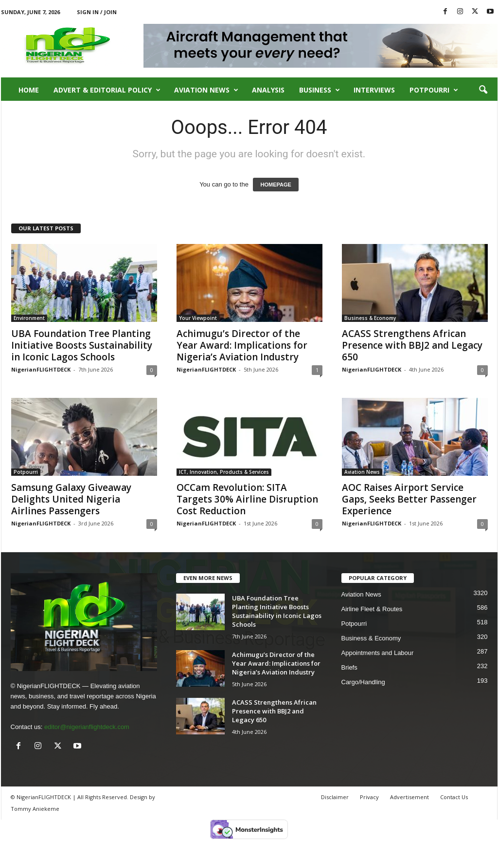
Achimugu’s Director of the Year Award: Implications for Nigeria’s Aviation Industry (242, 345)
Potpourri (433, 90)
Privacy (369, 797)
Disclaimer (335, 797)
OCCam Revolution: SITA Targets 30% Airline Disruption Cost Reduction (247, 499)
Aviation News (206, 90)
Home (28, 89)
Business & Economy (370, 318)
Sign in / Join (97, 12)
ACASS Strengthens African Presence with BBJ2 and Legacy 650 (412, 345)
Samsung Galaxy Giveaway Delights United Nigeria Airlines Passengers (71, 499)
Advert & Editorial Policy (106, 90)
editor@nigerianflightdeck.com (86, 726)
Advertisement (409, 797)
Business (319, 90)
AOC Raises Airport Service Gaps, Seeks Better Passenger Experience (409, 499)
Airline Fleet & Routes (372, 609)
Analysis (268, 89)
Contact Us (454, 797)
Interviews (374, 89)
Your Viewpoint (198, 318)
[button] (483, 90)
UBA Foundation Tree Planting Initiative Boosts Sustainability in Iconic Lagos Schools (81, 345)
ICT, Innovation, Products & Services (224, 471)
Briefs (349, 667)
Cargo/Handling (363, 682)
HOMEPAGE (275, 184)
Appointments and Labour (377, 652)
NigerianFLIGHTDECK (41, 369)
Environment (29, 318)
